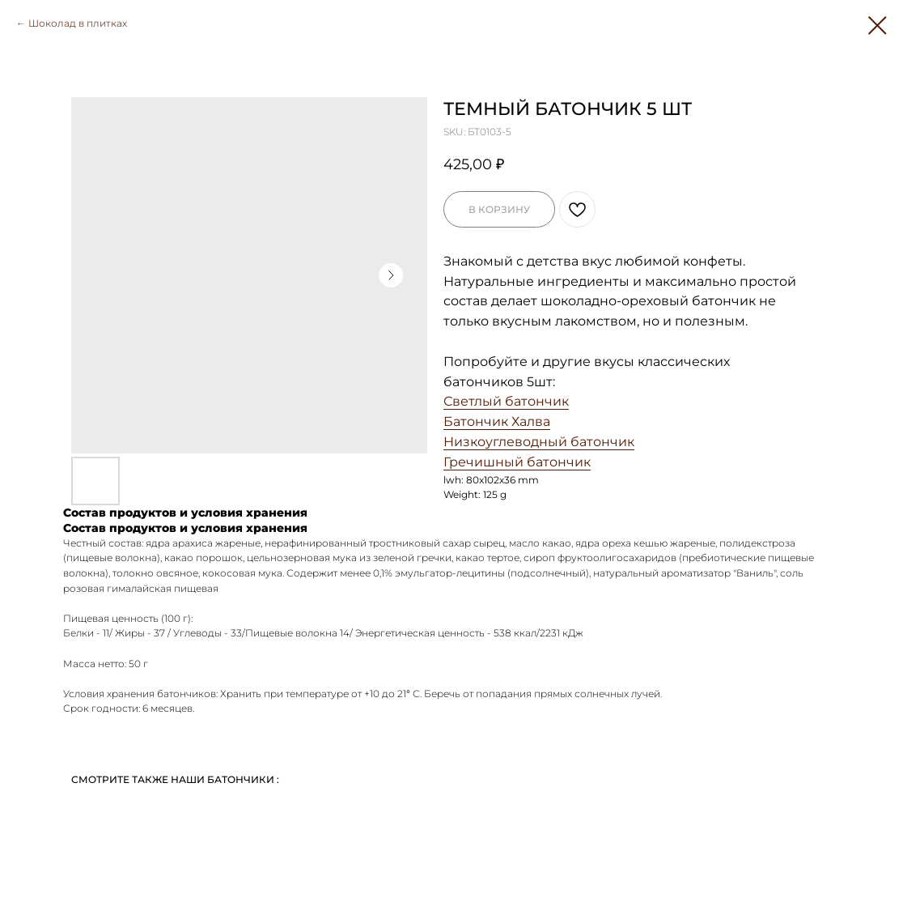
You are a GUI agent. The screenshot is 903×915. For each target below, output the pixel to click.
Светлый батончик (506, 401)
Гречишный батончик (517, 462)
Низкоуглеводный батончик (538, 441)
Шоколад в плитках (77, 23)
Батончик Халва (496, 421)
